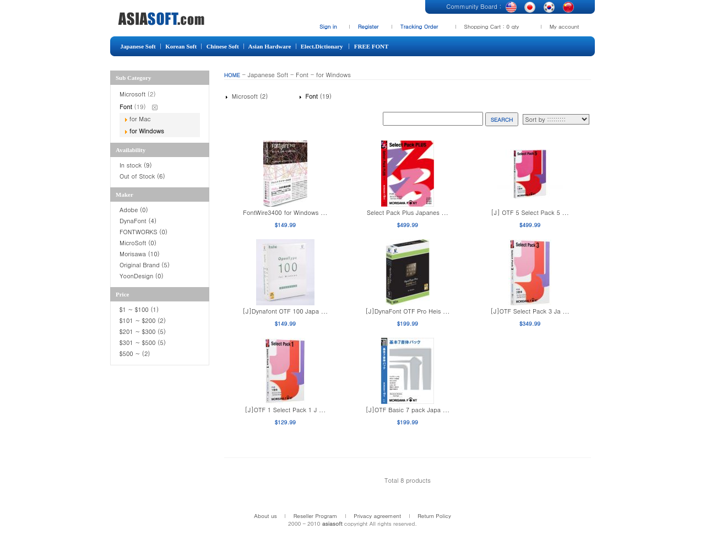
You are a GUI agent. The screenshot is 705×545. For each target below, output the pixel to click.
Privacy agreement (377, 516)
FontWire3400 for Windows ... (285, 212)
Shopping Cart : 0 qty (491, 26)
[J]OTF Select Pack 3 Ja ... (530, 311)
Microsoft (134, 94)
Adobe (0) (134, 210)
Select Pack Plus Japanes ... (407, 212)
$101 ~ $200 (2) (144, 320)
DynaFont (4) (138, 221)
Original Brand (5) (145, 265)
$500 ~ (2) (136, 353)
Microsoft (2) (249, 96)
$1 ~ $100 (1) (139, 309)
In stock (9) (136, 165)
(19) (317, 96)
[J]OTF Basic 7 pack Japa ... (408, 410)
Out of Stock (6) (142, 176)
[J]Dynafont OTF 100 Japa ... (285, 311)
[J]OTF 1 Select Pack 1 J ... (285, 410)
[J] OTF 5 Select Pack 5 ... (530, 212)
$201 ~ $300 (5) (144, 331)
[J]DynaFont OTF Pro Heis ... (408, 311)
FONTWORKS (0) (143, 232)
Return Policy (434, 516)
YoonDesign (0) (142, 276)
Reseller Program (316, 516)
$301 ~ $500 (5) (143, 342)
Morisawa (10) (140, 254)
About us (265, 516)
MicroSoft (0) (138, 243)
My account (564, 26)
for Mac (140, 119)
